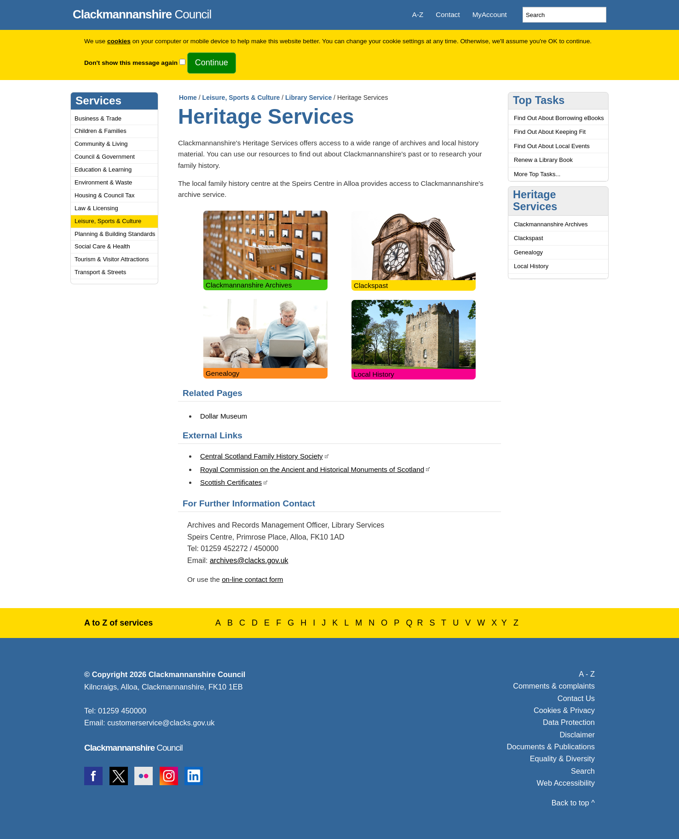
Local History (374, 374)
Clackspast (371, 285)
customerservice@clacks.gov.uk (160, 722)
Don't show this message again (131, 62)
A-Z (417, 14)
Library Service (308, 97)
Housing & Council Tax (105, 195)
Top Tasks (538, 100)
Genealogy (222, 373)
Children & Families (101, 130)
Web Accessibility (566, 783)
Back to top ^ (573, 803)
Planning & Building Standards (115, 233)
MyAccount (489, 14)
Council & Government (105, 156)
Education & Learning (103, 169)
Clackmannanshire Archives (249, 285)
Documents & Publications (551, 746)
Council (142, 12)
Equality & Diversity (562, 758)
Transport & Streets (100, 272)
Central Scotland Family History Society (261, 456)
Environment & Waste (103, 182)
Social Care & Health (102, 246)
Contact (448, 14)
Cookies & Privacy (564, 710)
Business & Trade (98, 118)
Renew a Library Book (543, 159)
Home (188, 97)
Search (583, 771)
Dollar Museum (223, 416)
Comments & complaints (554, 686)
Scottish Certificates (231, 482)
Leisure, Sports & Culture (108, 221)
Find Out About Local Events (552, 146)
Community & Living (101, 143)
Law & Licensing (96, 208)
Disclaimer (577, 734)
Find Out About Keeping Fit (550, 131)
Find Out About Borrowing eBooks (559, 118)
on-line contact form (252, 579)
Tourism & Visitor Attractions (112, 259)
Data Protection (569, 722)
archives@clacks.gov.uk (249, 560)
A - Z (587, 674)
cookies (119, 41)
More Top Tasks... (537, 174)
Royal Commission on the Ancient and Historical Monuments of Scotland (312, 469)
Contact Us (576, 698)
